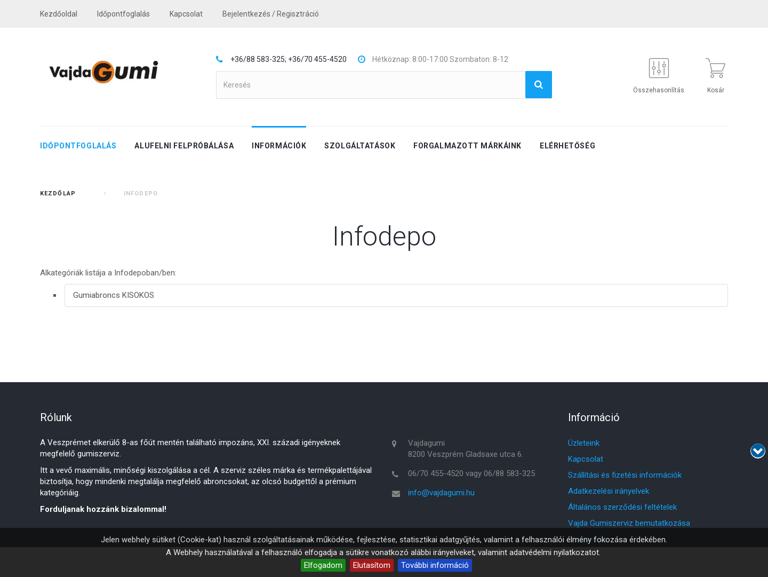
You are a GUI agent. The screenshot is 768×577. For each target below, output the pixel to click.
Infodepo (384, 236)
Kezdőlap (58, 193)
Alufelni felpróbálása (184, 145)
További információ (435, 565)
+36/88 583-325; (258, 59)
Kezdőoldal (58, 14)
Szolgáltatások (359, 145)
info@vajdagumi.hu (441, 492)
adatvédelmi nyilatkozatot (554, 552)
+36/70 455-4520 (317, 59)
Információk (279, 145)
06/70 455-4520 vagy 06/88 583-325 (471, 473)
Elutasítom (371, 565)
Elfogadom (323, 565)
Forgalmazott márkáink (467, 145)
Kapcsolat (585, 459)
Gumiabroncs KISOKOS (113, 295)
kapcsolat (186, 14)
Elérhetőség (567, 145)
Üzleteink (583, 443)
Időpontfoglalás (123, 14)
